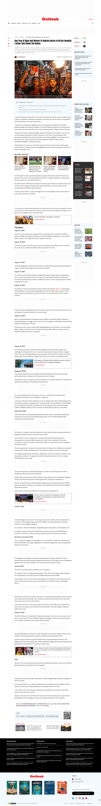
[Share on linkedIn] (8, 43)
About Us (65, 803)
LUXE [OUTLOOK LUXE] (38, 23)
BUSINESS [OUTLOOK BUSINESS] (13, 23)
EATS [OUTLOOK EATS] (29, 23)
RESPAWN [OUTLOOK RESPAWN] (34, 23)
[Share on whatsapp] (8, 46)
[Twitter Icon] (76, 798)
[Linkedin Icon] (83, 798)
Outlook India (42, 704)
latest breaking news (29, 704)
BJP (16, 405)
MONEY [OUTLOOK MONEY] (19, 23)
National (22, 37)
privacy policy (86, 789)
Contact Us (71, 803)
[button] (7, 769)
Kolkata (23, 716)
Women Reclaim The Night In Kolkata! (47, 217)
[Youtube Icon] (86, 798)
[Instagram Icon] (80, 798)
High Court (58, 289)
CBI (23, 186)
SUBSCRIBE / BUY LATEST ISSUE (83, 793)
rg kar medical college (52, 716)
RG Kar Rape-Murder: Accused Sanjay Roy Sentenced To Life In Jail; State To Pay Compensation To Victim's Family (52, 650)
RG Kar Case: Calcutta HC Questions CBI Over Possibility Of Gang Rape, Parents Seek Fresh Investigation (49, 497)
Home (16, 37)
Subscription (78, 779)
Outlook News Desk (41, 501)
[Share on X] (8, 40)
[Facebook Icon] (73, 798)
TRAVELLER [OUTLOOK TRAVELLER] (24, 23)
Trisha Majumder (40, 219)
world (47, 705)
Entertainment (24, 705)
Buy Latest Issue (79, 781)
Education (32, 705)
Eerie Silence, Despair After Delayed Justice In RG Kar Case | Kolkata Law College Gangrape (52, 361)
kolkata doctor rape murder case (35, 716)
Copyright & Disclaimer (80, 803)
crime (36, 352)
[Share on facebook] (8, 38)
